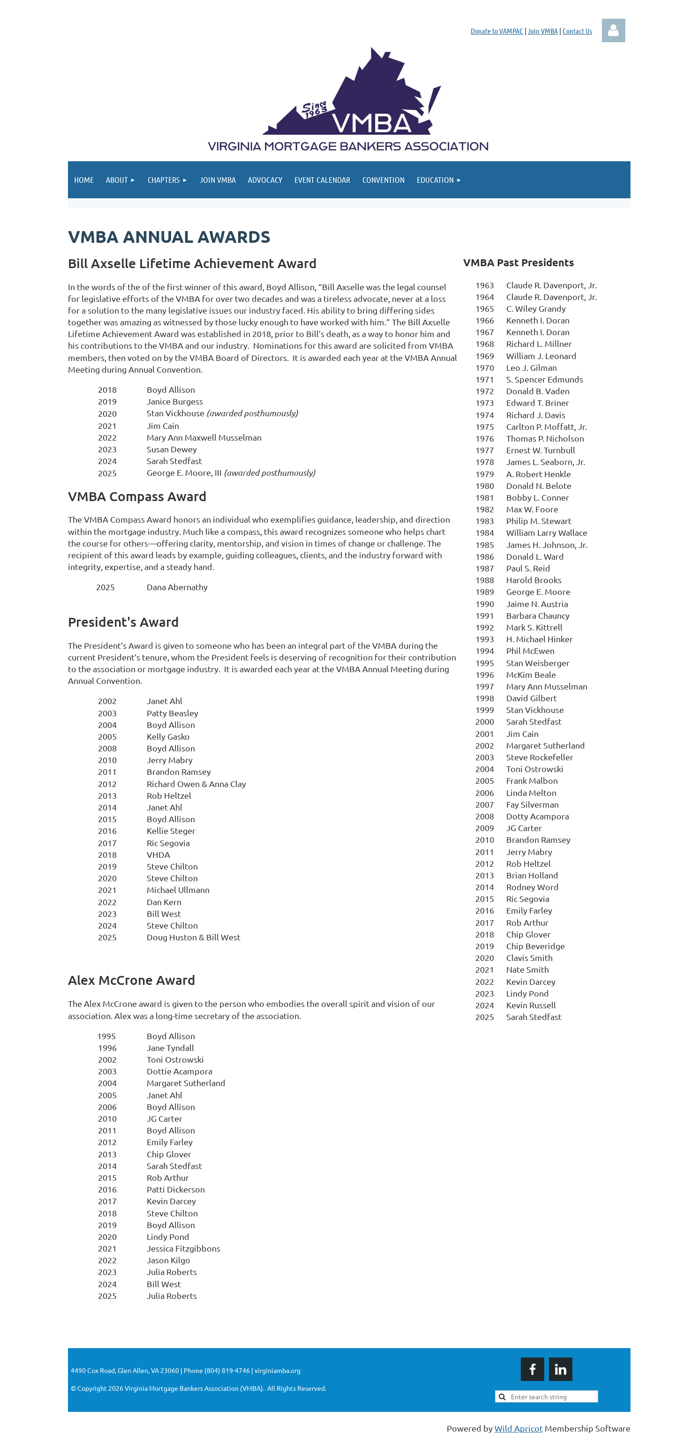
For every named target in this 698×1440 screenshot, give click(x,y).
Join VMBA (543, 30)
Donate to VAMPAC (497, 30)
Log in (613, 30)
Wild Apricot (519, 1428)
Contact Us (577, 30)
